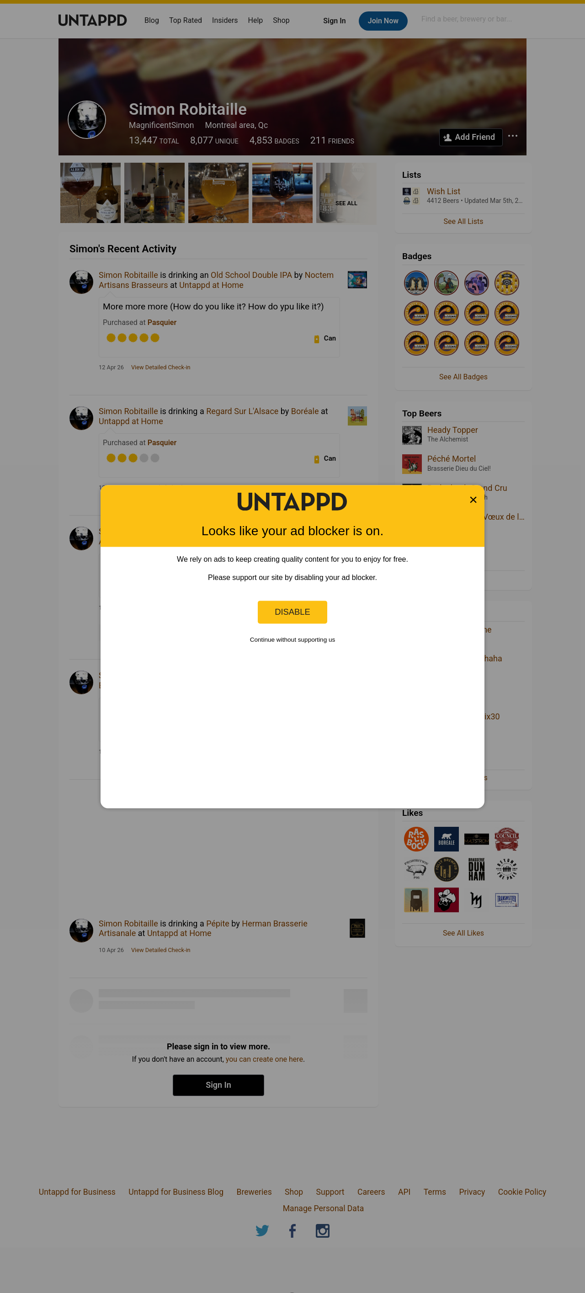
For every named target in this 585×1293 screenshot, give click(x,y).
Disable (292, 612)
